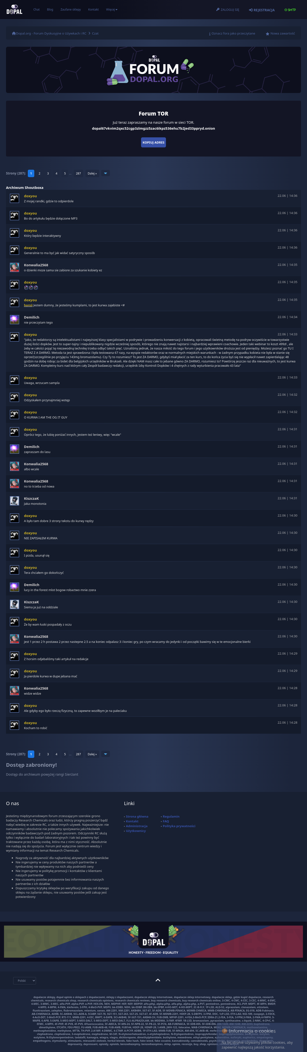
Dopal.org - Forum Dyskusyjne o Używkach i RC (51, 33)
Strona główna (137, 816)
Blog (50, 9)
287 (78, 173)
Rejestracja (264, 10)
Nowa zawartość (283, 33)
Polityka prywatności (179, 826)
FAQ (166, 821)
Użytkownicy (136, 831)
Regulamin (171, 816)
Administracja (137, 826)
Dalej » (92, 173)
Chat (36, 9)
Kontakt (93, 9)
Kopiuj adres (154, 142)
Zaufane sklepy (70, 9)
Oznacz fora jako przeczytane (233, 33)
